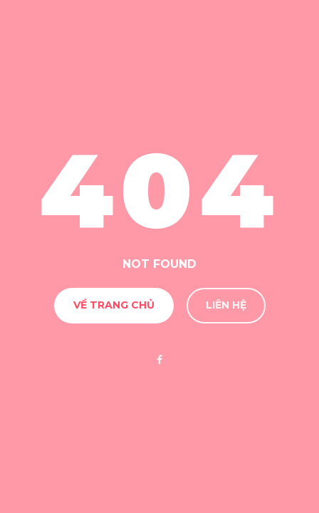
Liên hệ (226, 305)
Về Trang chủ (114, 305)
